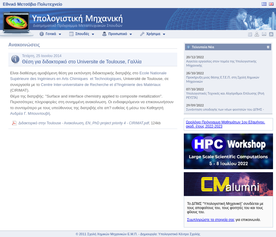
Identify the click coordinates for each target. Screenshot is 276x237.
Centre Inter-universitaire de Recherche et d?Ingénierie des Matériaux (101, 84)
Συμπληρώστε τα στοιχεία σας (211, 220)
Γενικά (47, 34)
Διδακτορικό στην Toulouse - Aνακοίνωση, (83, 123)
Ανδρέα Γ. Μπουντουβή (30, 113)
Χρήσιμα (150, 34)
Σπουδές (79, 34)
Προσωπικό (114, 34)
